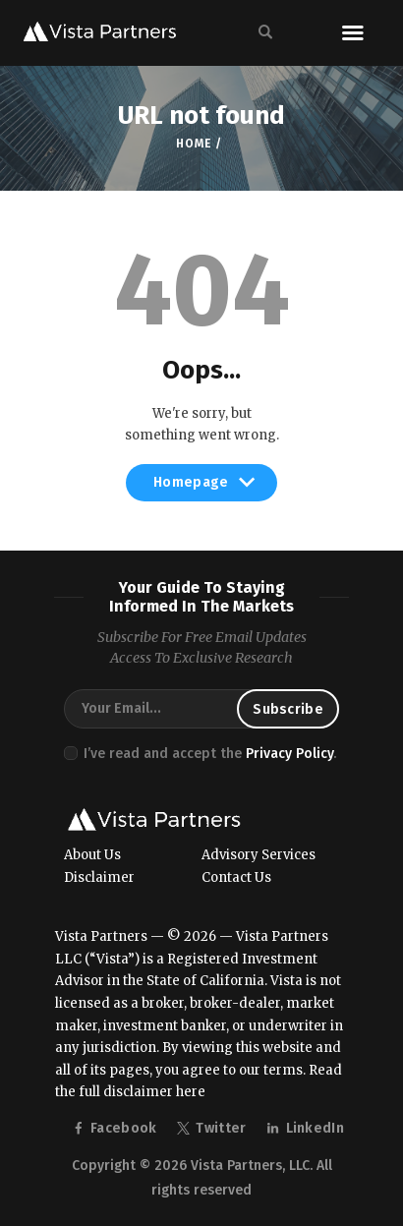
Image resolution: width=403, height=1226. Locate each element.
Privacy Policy (289, 753)
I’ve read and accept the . (210, 753)
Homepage (201, 487)
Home (193, 143)
